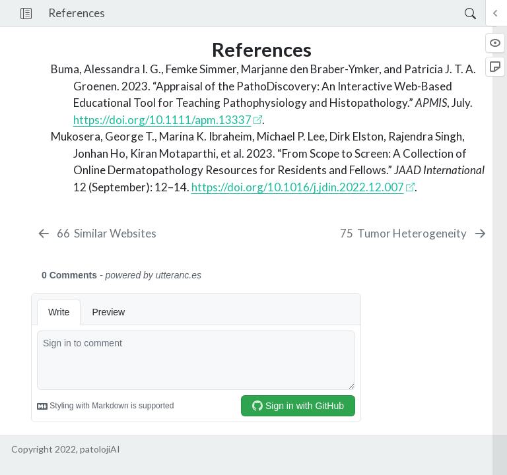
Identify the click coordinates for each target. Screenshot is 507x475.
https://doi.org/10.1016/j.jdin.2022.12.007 (297, 187)
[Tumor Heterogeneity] (413, 233)
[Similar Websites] (97, 233)
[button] (26, 13)
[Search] (459, 13)
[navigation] (285, 13)
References (76, 13)
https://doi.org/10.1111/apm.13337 (162, 120)
